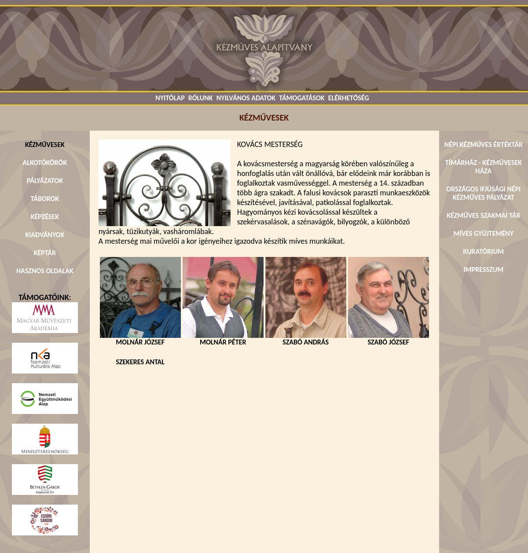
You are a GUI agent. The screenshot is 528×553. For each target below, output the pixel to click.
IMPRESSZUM (484, 269)
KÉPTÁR (45, 253)
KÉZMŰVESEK (45, 144)
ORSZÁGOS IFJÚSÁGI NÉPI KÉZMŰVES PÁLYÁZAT (483, 193)
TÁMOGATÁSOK (301, 98)
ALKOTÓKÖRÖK (45, 162)
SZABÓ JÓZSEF (388, 338)
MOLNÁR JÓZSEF (140, 338)
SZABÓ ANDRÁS (305, 338)
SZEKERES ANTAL (140, 362)
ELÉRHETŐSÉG (348, 98)
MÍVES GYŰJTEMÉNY (484, 233)
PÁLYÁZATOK (45, 180)
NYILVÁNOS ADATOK (245, 98)
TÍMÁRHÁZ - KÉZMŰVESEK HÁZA (483, 166)
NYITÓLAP (169, 98)
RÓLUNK (200, 98)
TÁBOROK (45, 198)
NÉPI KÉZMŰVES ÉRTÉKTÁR (483, 144)
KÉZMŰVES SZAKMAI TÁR (483, 215)
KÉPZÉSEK (45, 216)
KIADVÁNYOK (44, 235)
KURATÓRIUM (483, 251)
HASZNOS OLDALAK (44, 271)
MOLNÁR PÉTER (223, 338)
